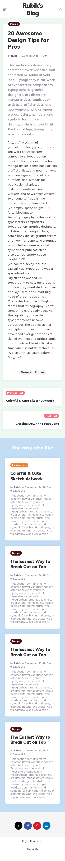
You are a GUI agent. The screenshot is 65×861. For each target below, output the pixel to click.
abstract (26, 372)
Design (14, 23)
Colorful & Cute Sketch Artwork (30, 401)
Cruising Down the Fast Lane (37, 424)
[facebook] (28, 826)
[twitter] (18, 826)
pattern (40, 372)
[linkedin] (46, 826)
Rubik (14, 55)
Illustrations (19, 465)
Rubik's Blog (32, 9)
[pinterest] (37, 826)
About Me (32, 849)
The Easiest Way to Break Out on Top (30, 564)
